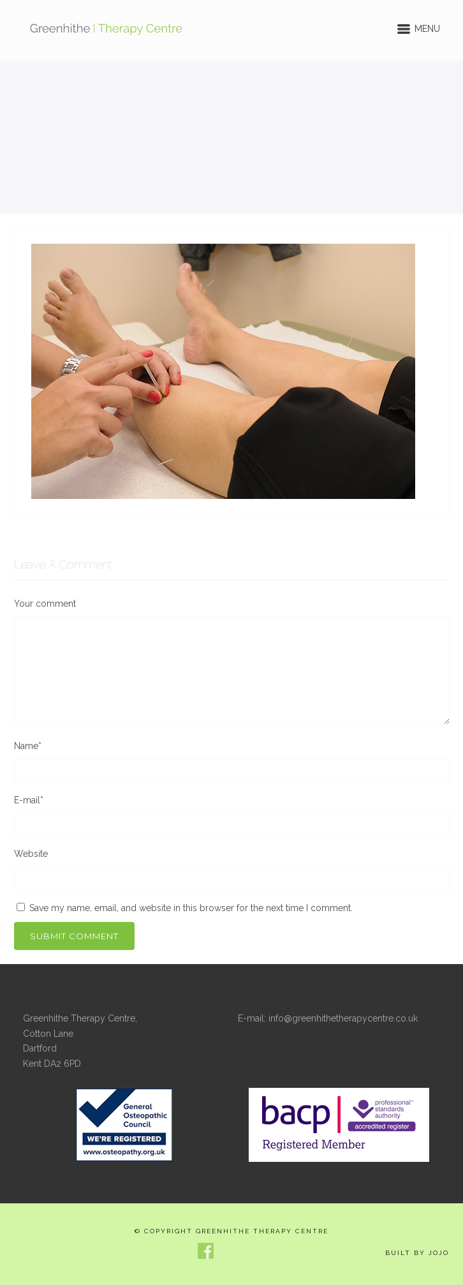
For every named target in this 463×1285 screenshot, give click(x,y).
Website (31, 854)
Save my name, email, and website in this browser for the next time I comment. (191, 908)
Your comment (45, 603)
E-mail (28, 800)
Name (27, 746)
